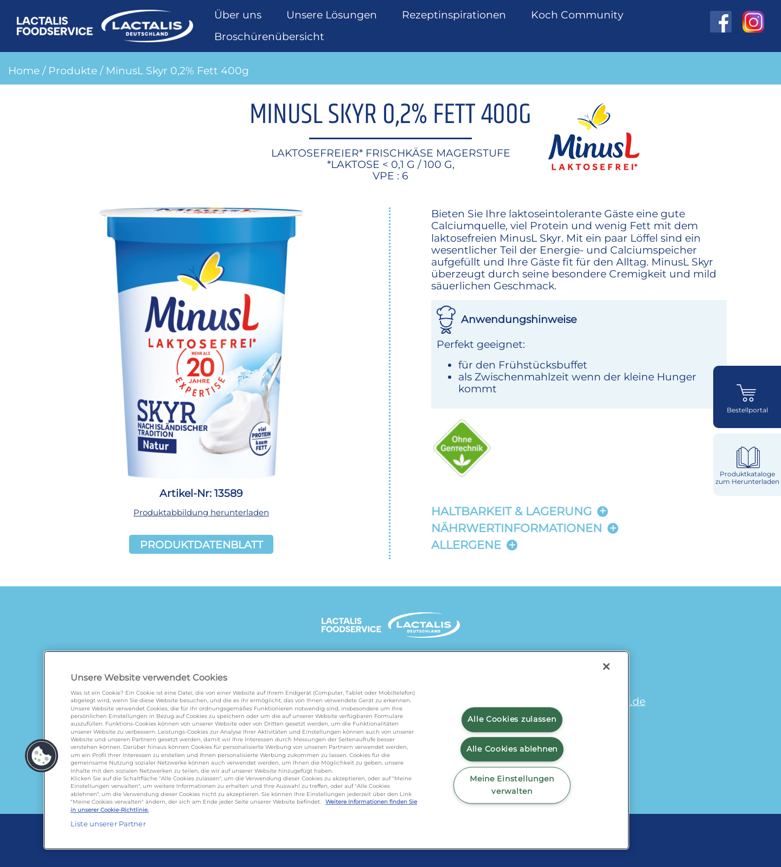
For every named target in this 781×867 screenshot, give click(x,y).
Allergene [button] (466, 545)
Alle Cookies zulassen (512, 719)
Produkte (72, 70)
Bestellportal (747, 410)
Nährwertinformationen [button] (516, 528)
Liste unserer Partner (108, 823)
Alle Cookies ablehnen (512, 749)
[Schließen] (606, 666)
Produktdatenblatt (201, 544)
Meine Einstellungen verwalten (512, 785)
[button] (41, 756)
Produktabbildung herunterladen (201, 512)
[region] (336, 750)
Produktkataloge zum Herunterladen (747, 477)
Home (24, 70)
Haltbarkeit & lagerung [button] (511, 511)
